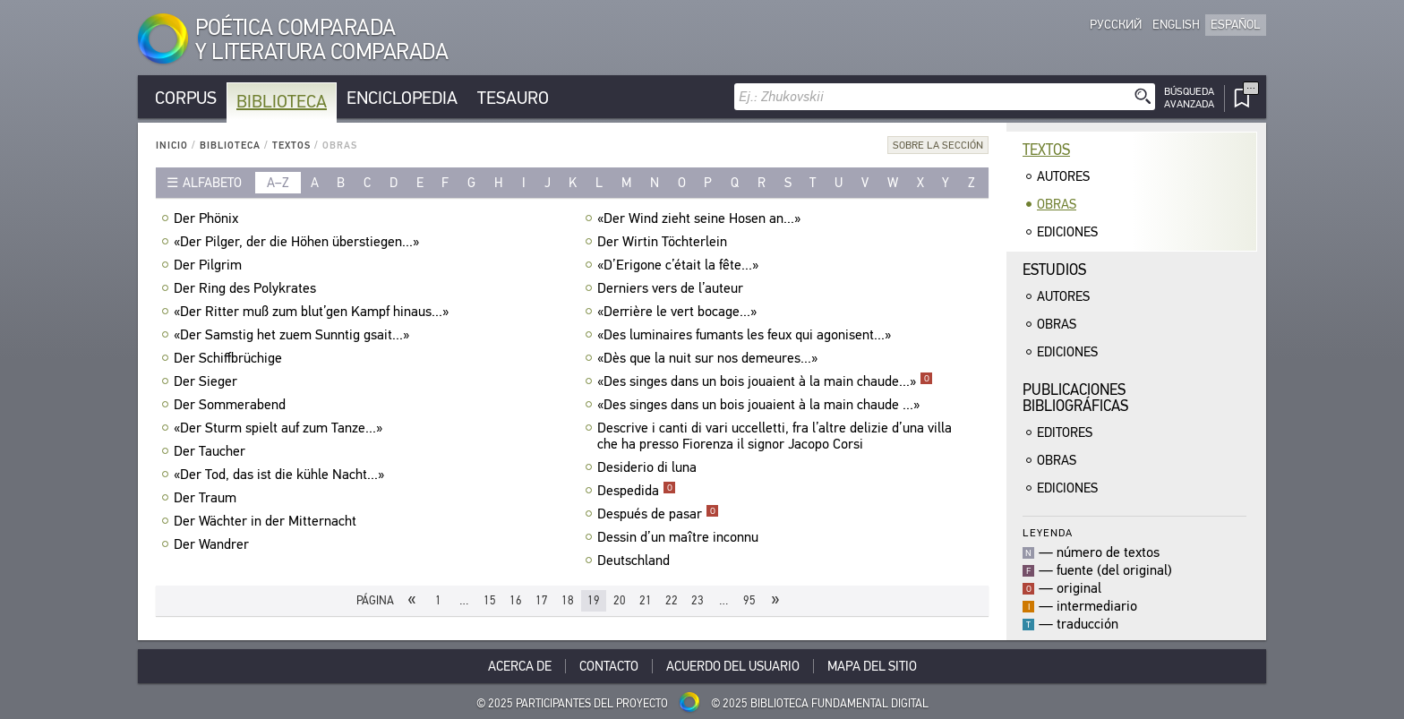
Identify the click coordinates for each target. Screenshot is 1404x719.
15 (490, 600)
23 (697, 600)
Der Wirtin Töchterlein (664, 242)
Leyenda (1048, 532)
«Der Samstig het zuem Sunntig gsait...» (294, 335)
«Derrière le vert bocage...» (679, 312)
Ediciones (1067, 232)
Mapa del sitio (872, 666)
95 (749, 600)
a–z (278, 183)
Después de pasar (658, 514)
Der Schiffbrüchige (230, 358)
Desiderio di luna (649, 467)
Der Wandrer (213, 544)
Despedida (636, 491)
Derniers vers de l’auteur (672, 288)
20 (619, 600)
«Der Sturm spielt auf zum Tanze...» (280, 428)
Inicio (172, 145)
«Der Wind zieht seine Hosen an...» (701, 218)
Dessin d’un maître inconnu (680, 537)
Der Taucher (212, 451)
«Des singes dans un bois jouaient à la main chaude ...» (760, 405)
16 (515, 600)
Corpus (186, 98)
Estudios (1054, 270)
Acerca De (520, 666)
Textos (291, 145)
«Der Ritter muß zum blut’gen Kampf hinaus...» (313, 312)
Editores (1064, 432)
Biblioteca (281, 101)
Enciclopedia (402, 98)
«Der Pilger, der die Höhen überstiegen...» (299, 242)
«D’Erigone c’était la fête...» (680, 265)
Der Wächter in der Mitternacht (267, 521)
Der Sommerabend (232, 405)
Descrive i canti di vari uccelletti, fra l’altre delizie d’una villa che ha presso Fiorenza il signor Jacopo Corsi (774, 436)
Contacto (608, 666)
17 (541, 600)
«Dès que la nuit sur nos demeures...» (709, 358)
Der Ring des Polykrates (247, 288)
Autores (1063, 176)
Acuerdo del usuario (733, 666)
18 (567, 600)
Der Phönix (208, 218)
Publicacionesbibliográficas (1075, 398)
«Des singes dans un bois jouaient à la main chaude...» (765, 381)
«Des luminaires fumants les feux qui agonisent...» (746, 335)
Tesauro (513, 98)
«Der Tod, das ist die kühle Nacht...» (281, 474)
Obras (1056, 204)
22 (671, 600)
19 (593, 600)
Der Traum (207, 498)
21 (645, 600)
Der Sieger (208, 381)
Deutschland (635, 560)
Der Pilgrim (210, 265)
